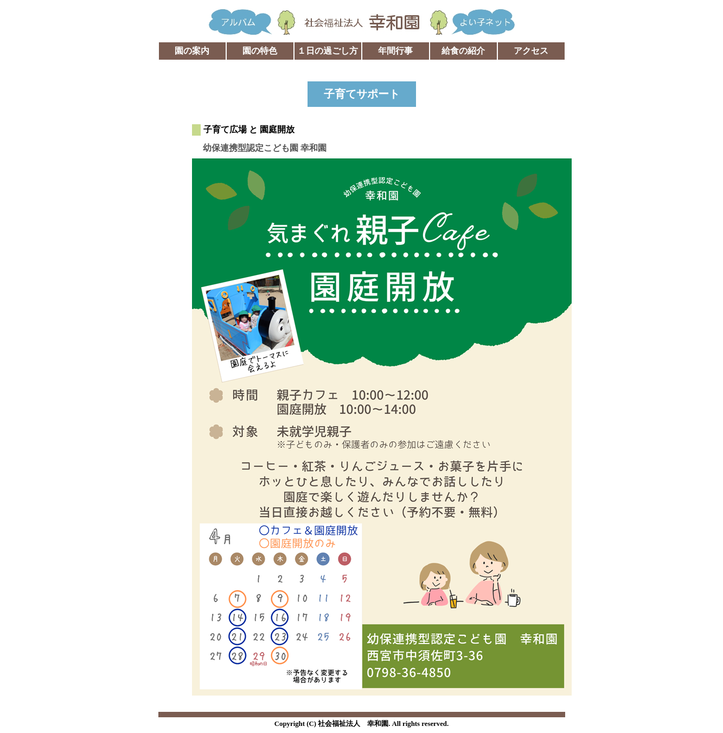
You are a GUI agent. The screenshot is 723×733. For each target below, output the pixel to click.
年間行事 (395, 50)
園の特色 (259, 50)
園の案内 (192, 50)
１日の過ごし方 (327, 50)
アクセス (531, 50)
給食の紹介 (463, 50)
